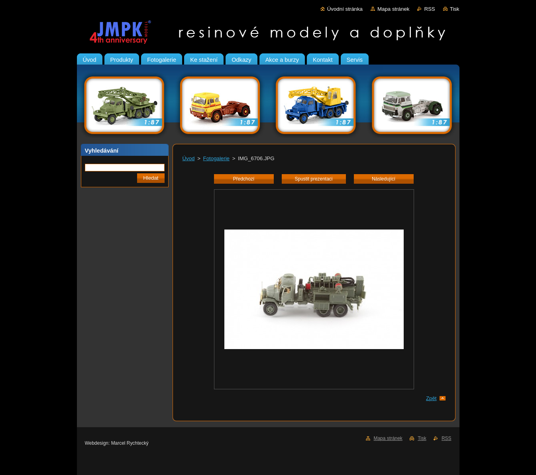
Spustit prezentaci (314, 179)
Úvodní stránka (345, 9)
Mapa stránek (393, 9)
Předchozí (244, 179)
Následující (383, 179)
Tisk (454, 9)
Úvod (189, 158)
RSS (429, 9)
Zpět (431, 398)
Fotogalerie (216, 158)
